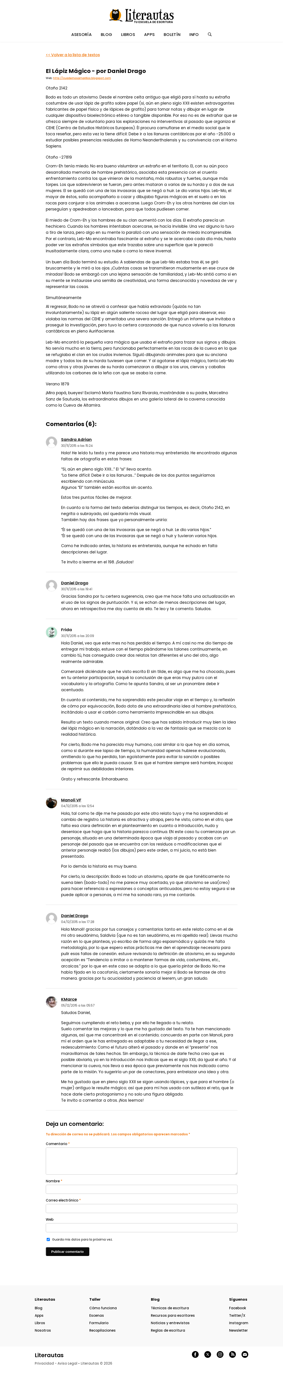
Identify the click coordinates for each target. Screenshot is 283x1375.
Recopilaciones (102, 1330)
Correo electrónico (63, 1200)
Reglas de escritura (168, 1330)
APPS (149, 34)
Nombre (54, 1181)
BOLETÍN (172, 34)
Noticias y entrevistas (170, 1323)
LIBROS (128, 34)
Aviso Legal (67, 1363)
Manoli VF (71, 800)
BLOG (106, 34)
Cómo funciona (103, 1308)
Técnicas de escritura (170, 1308)
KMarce (69, 999)
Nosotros (43, 1330)
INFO (194, 34)
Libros (40, 1323)
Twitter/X (237, 1315)
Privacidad (44, 1363)
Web (49, 1219)
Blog (38, 1308)
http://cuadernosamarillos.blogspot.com (82, 78)
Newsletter (238, 1330)
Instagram (238, 1323)
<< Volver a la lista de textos (73, 55)
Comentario (58, 1143)
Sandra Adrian (76, 439)
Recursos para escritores (173, 1315)
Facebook (237, 1308)
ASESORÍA (81, 34)
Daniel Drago (74, 583)
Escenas (96, 1315)
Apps (39, 1315)
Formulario (98, 1323)
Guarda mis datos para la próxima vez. (82, 1239)
